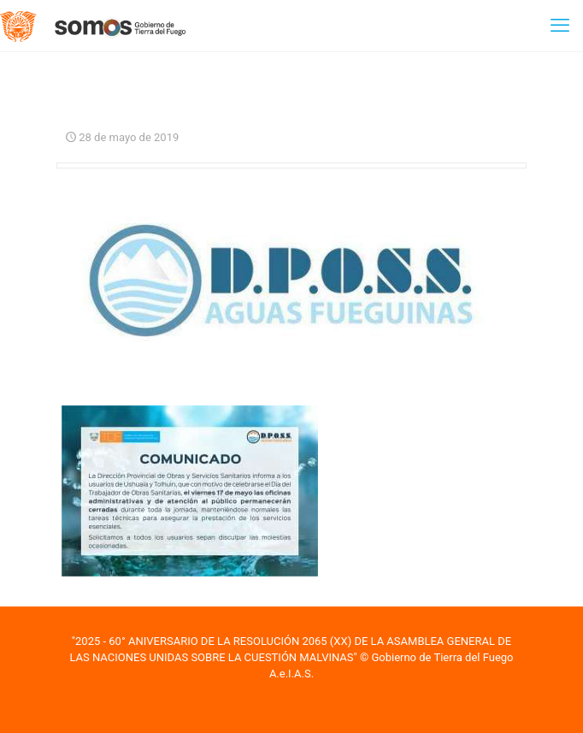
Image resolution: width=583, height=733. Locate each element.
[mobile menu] (559, 25)
